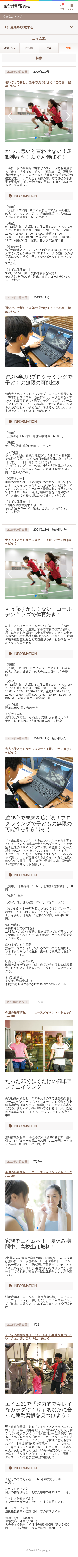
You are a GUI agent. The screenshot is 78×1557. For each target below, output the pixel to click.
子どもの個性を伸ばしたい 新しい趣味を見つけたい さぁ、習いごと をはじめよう (38, 1336)
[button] (10, 115)
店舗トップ (10, 48)
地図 (49, 48)
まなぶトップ (14, 16)
